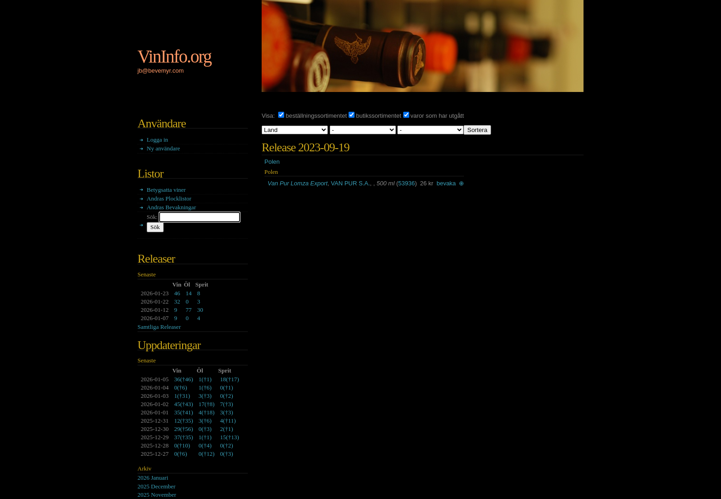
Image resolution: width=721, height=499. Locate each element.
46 (177, 293)
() (183, 379)
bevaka (446, 183)
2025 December (156, 486)
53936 (406, 183)
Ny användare (163, 148)
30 (200, 309)
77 (189, 309)
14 (189, 293)
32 (177, 301)
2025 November (156, 494)
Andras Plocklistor (169, 198)
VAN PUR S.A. (350, 183)
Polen (272, 161)
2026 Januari (152, 477)
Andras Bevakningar (171, 207)
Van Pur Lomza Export (297, 183)
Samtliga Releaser (159, 326)
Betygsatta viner (166, 189)
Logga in (157, 139)
